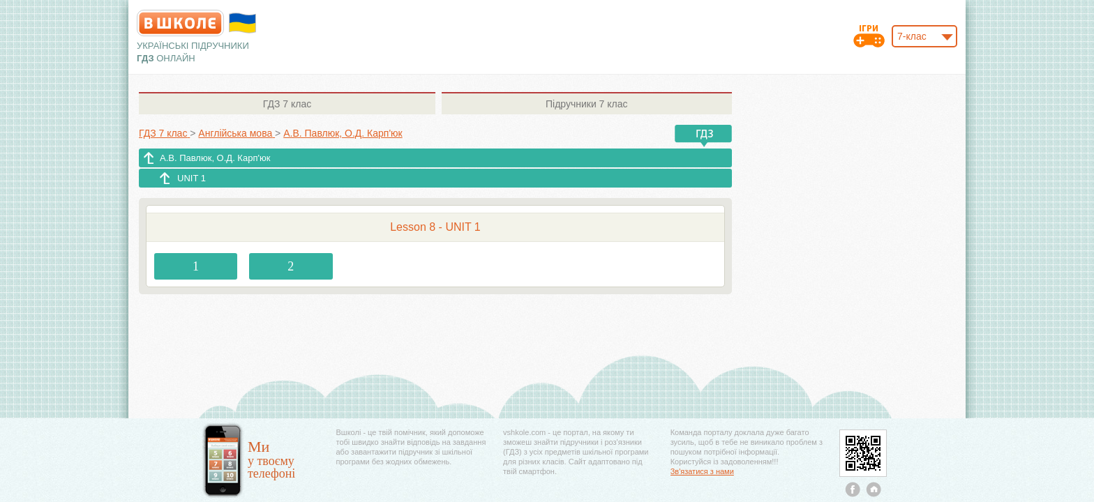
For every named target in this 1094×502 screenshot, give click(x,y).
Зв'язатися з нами (702, 471)
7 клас (287, 103)
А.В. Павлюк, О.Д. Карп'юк (215, 158)
